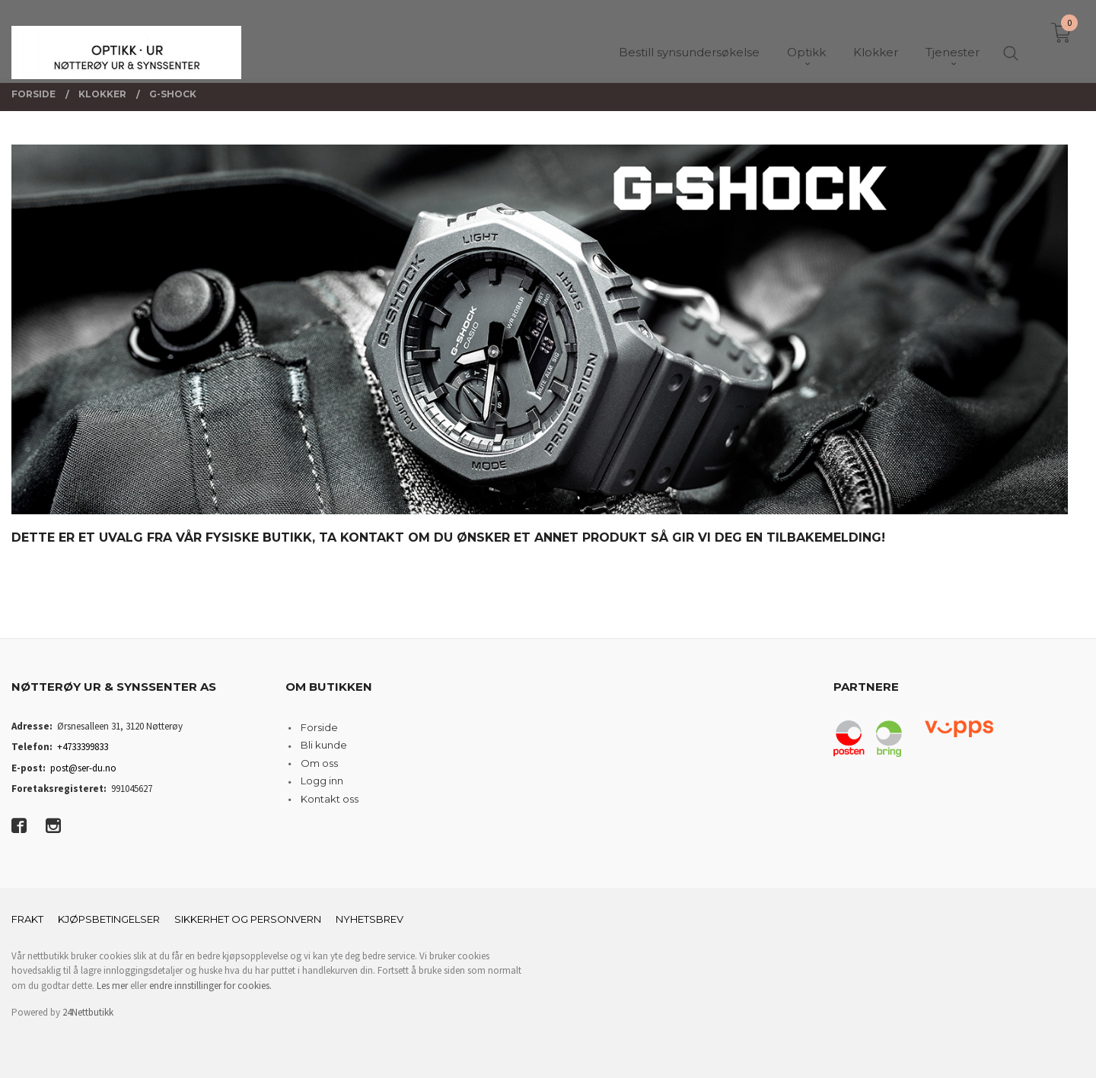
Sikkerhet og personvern (247, 919)
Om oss (319, 763)
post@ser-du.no (83, 768)
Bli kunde (324, 745)
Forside (319, 727)
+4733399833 (82, 746)
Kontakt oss (329, 799)
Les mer (112, 985)
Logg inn (322, 780)
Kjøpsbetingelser (109, 919)
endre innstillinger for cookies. (210, 985)
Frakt (27, 919)
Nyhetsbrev (369, 919)
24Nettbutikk (87, 1012)
